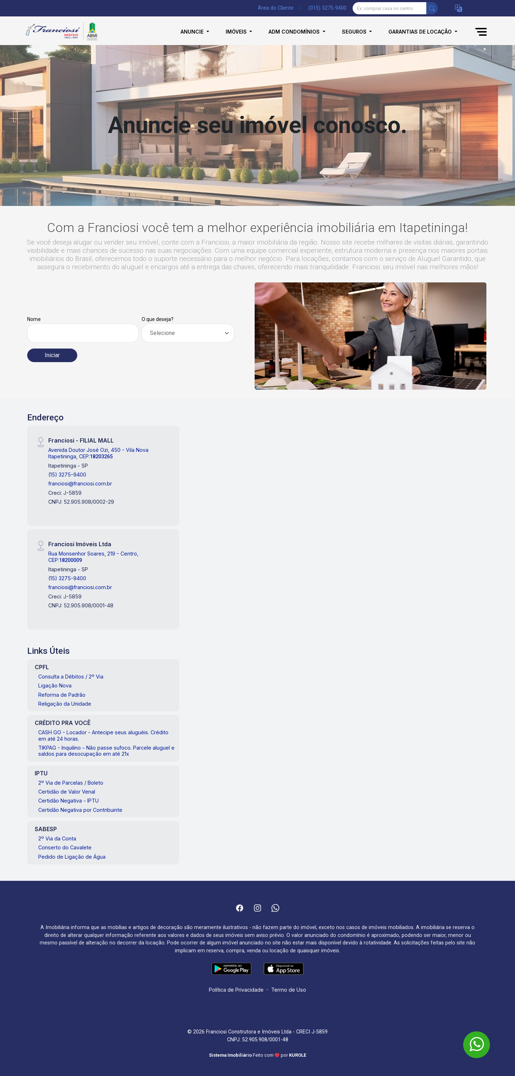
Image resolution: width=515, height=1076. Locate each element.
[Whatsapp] (275, 908)
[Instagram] (257, 908)
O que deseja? (157, 319)
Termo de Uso (288, 990)
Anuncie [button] (193, 32)
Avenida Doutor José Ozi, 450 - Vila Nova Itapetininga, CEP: (98, 453)
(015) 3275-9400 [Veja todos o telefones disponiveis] (327, 8)
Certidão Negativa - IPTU (68, 801)
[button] (458, 8)
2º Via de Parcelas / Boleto (70, 783)
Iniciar (52, 355)
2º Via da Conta (57, 838)
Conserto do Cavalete (65, 847)
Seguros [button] (355, 32)
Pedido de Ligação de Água (72, 857)
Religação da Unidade (64, 704)
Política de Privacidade (236, 990)
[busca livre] (432, 8)
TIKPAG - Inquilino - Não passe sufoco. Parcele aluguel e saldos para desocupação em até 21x (106, 751)
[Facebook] (239, 908)
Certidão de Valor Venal (66, 792)
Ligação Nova (55, 685)
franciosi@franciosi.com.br (80, 483)
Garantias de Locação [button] (420, 32)
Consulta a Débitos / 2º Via (70, 676)
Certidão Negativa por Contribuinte (80, 810)
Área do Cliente (276, 8)
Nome (34, 319)
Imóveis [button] (237, 32)
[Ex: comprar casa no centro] (390, 8)
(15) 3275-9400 (67, 475)
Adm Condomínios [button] (295, 32)
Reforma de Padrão (61, 695)
